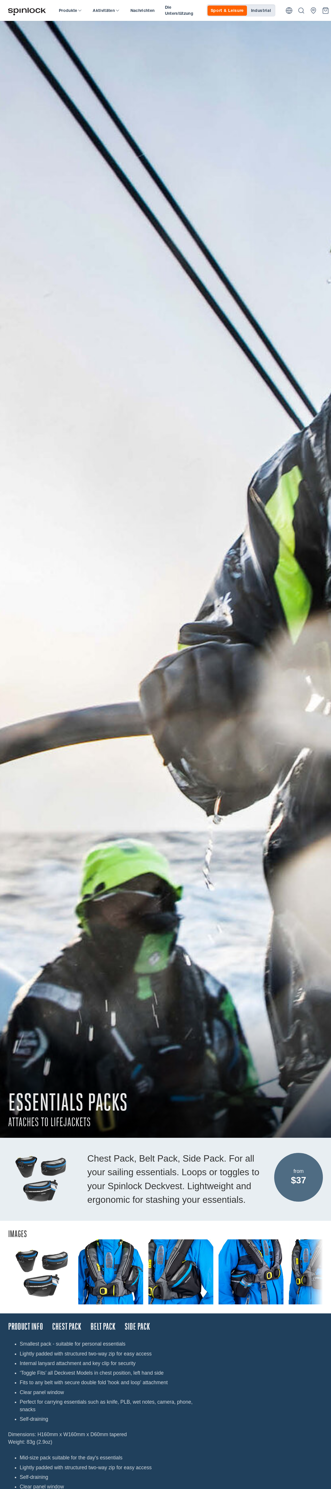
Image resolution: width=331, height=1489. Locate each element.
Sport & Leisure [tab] (227, 10)
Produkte (70, 10)
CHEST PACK (66, 1327)
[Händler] (313, 10)
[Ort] (289, 10)
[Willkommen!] (27, 11)
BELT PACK (102, 1327)
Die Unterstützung (179, 10)
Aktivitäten (106, 10)
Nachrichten (142, 10)
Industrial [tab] (261, 10)
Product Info (25, 1327)
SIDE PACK (137, 1327)
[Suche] (301, 10)
